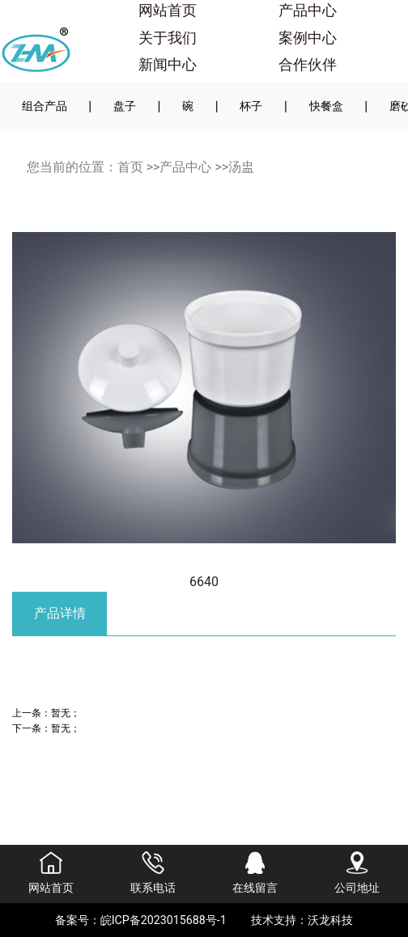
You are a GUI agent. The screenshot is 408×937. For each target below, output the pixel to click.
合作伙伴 (307, 65)
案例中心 (307, 38)
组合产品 (44, 105)
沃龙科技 (330, 920)
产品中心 (307, 10)
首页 (130, 167)
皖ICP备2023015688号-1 (163, 920)
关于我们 (167, 38)
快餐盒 (326, 105)
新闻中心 (167, 65)
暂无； (65, 713)
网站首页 (167, 10)
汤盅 (241, 167)
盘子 (124, 105)
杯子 (251, 105)
